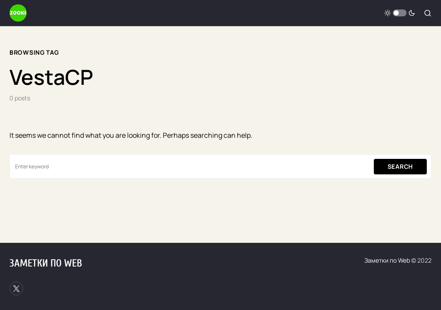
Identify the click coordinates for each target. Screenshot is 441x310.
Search (400, 166)
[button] (399, 13)
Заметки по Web (45, 263)
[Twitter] (16, 288)
